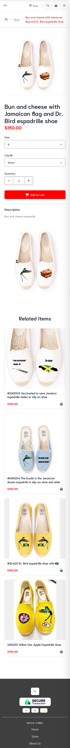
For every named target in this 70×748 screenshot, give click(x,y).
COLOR (8, 155)
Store (35, 736)
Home (35, 729)
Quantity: (9, 173)
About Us (35, 743)
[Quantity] (18, 180)
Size (7, 137)
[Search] (47, 5)
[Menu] (64, 5)
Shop (17, 19)
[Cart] (56, 5)
